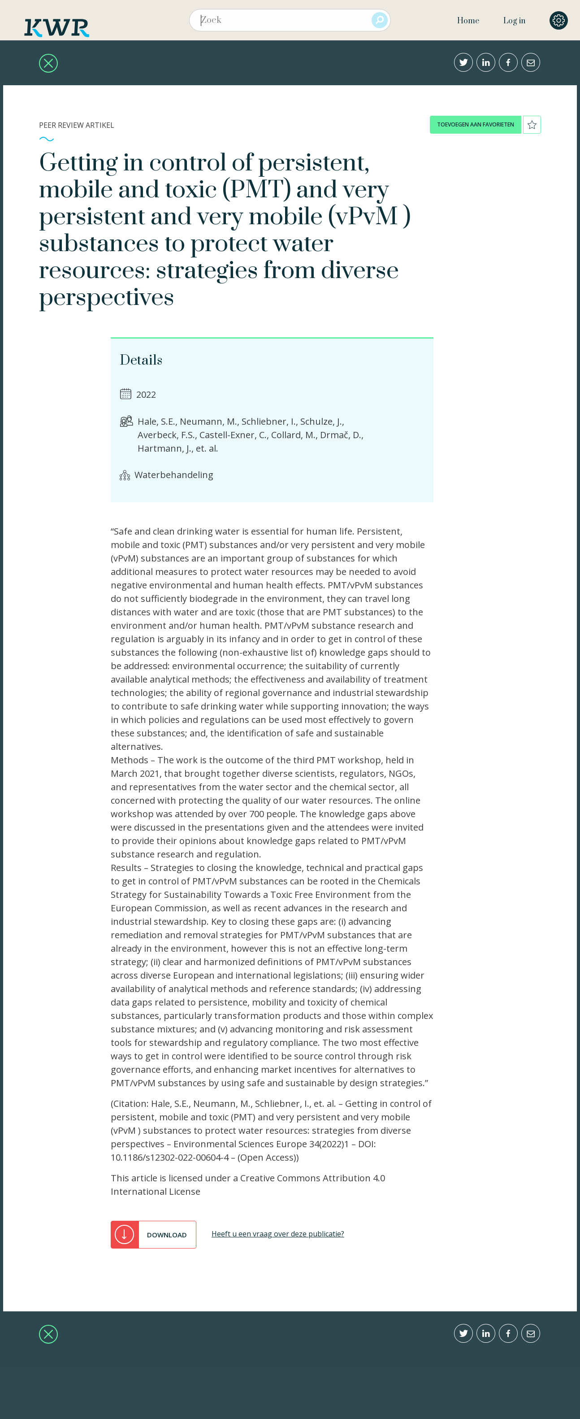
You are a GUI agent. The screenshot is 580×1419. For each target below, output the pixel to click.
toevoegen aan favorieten (475, 124)
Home (468, 21)
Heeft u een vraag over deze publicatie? (278, 1234)
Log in (514, 21)
